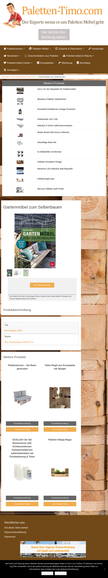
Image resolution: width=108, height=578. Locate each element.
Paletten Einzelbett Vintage (49, 162)
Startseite (5, 77)
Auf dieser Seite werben (16, 527)
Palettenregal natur (46, 179)
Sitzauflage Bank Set (46, 142)
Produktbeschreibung (22, 423)
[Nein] (104, 569)
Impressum (9, 537)
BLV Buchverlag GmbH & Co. (24, 77)
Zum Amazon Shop (22, 429)
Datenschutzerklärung (15, 532)
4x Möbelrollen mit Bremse (49, 152)
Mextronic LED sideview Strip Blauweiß (55, 169)
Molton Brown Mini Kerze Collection (53, 132)
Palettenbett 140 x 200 (47, 119)
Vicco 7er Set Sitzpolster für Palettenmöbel (56, 89)
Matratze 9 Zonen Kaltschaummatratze (54, 125)
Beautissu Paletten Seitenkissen (51, 99)
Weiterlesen (60, 573)
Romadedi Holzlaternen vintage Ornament (56, 109)
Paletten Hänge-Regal (59, 440)
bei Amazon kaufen (42, 285)
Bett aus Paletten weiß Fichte (50, 189)
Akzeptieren (47, 573)
